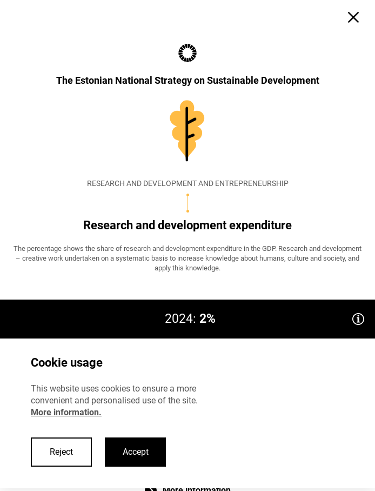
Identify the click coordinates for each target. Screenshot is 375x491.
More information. (66, 412)
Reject (61, 452)
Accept (136, 452)
